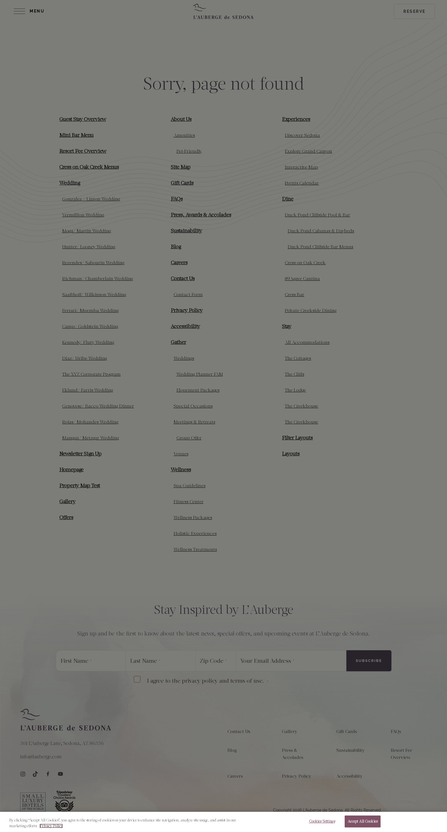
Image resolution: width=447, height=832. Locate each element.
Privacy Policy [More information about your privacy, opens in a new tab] (51, 826)
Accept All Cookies (362, 821)
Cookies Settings (322, 821)
